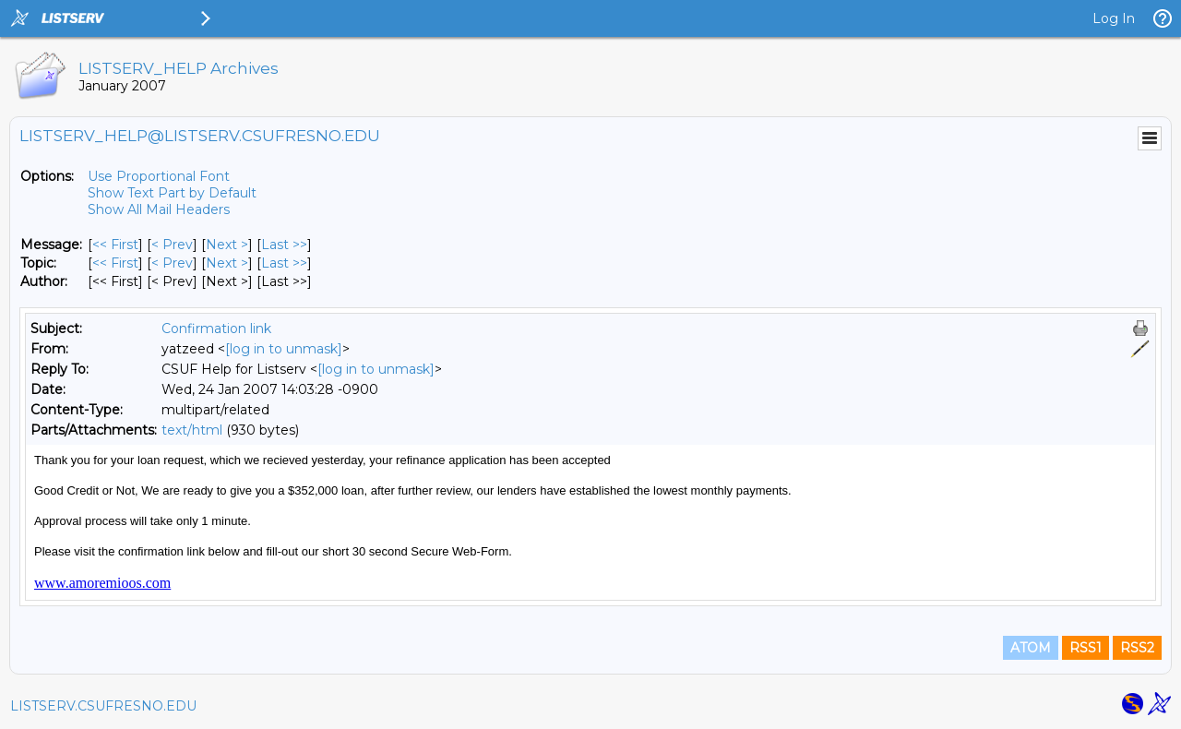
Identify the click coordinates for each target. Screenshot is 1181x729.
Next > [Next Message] (227, 244)
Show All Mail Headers (159, 209)
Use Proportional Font (159, 176)
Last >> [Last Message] (284, 244)
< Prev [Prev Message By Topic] (172, 263)
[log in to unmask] (283, 349)
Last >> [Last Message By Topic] (284, 263)
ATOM (1030, 647)
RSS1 (1085, 647)
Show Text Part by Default (172, 193)
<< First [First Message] (115, 244)
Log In (1113, 18)
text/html (191, 430)
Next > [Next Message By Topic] (227, 263)
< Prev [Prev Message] (172, 244)
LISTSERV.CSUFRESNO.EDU (103, 706)
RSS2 (1137, 647)
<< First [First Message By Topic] (115, 263)
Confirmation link (216, 328)
